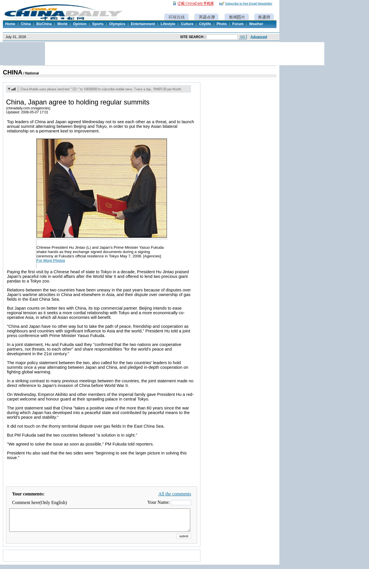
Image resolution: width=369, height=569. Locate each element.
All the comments (174, 493)
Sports (98, 24)
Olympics (117, 24)
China (26, 24)
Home (10, 24)
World (62, 24)
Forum (238, 24)
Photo (221, 24)
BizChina (44, 24)
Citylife (205, 24)
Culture (187, 24)
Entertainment (143, 24)
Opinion (79, 24)
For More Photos (51, 260)
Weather (256, 24)
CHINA (12, 72)
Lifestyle (168, 24)
